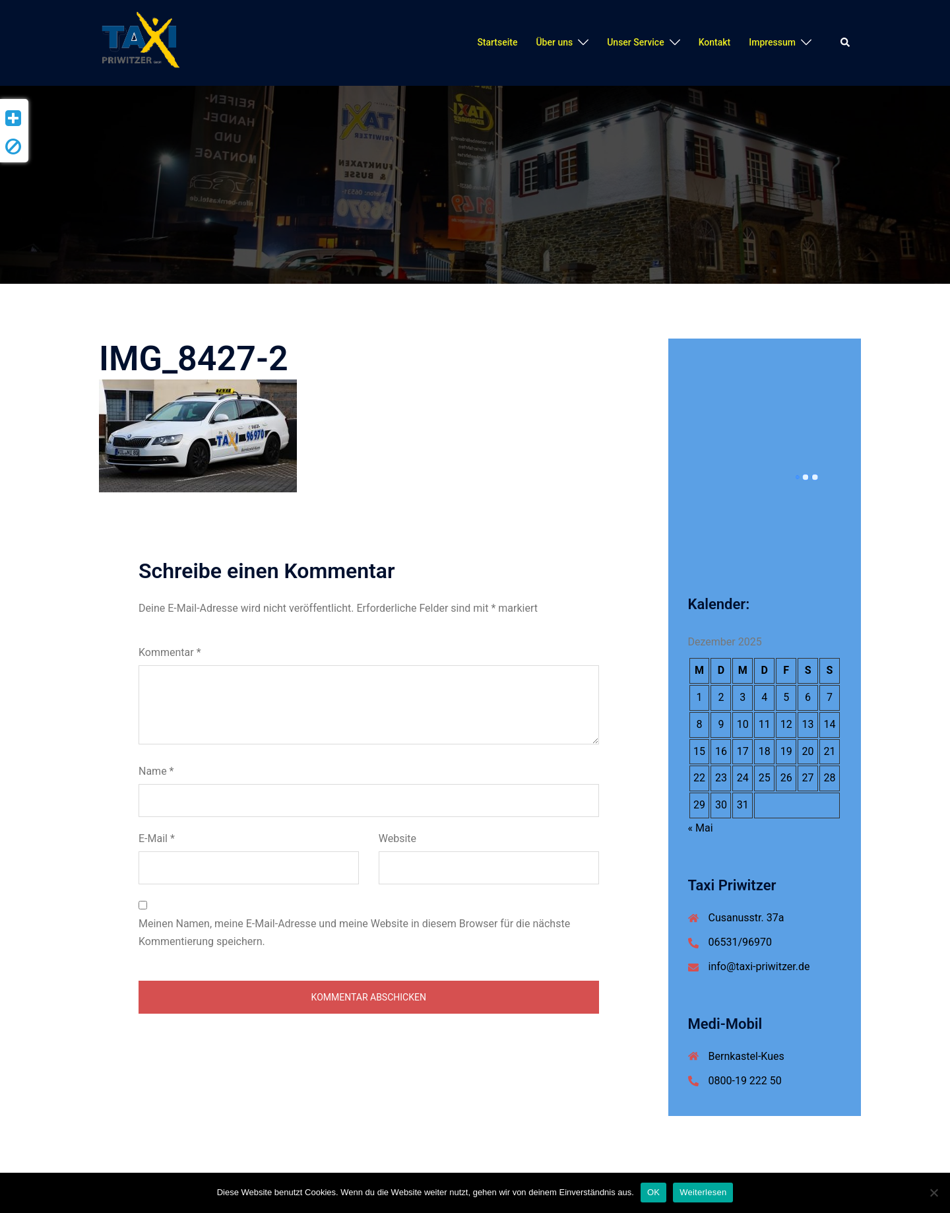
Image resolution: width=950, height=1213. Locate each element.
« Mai (700, 828)
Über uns (554, 42)
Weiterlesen (703, 1192)
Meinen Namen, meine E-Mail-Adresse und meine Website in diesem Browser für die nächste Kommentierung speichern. (354, 932)
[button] (845, 43)
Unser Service (635, 42)
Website (397, 838)
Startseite (497, 42)
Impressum (772, 42)
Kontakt (715, 42)
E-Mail (157, 838)
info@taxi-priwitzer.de (759, 966)
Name (156, 771)
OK (653, 1192)
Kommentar (170, 652)
